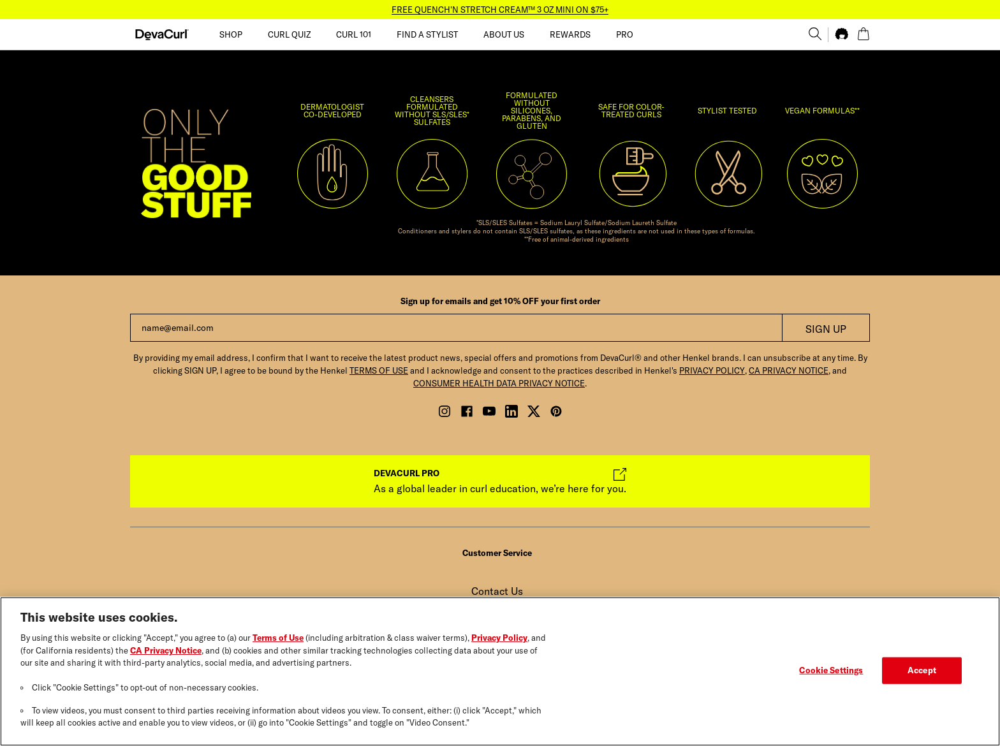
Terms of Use (278, 639)
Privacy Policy (499, 639)
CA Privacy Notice (166, 652)
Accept (922, 671)
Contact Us (497, 591)
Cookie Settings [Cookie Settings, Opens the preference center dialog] (831, 671)
